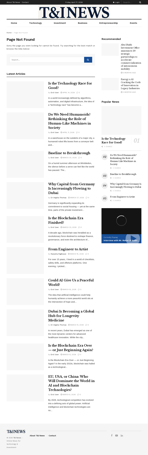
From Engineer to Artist (68, 249)
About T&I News (13, 2)
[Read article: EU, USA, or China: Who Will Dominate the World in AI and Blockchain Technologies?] (25, 388)
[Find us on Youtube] (116, 435)
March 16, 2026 (68, 289)
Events (133, 23)
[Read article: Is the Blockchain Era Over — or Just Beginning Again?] (25, 356)
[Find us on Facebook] (111, 435)
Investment (60, 23)
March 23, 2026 (69, 227)
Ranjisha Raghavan (58, 254)
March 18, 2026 (76, 254)
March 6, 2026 (68, 395)
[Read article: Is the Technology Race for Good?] (25, 94)
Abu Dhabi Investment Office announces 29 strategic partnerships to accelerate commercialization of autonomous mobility (131, 56)
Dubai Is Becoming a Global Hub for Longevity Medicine (71, 315)
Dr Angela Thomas (58, 198)
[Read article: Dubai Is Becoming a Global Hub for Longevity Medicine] (25, 322)
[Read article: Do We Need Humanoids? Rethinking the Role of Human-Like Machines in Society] (25, 125)
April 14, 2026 (68, 93)
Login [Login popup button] (116, 2)
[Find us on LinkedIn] (122, 435)
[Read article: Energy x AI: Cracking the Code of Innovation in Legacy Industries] (110, 84)
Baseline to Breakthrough (69, 153)
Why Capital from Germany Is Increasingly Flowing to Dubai (71, 188)
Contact (25, 2)
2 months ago (128, 92)
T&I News (17, 438)
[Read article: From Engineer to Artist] (25, 260)
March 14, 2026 (76, 325)
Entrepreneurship (108, 23)
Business (82, 23)
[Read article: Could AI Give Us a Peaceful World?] (25, 291)
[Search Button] (140, 2)
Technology (35, 23)
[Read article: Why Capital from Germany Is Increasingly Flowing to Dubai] (25, 195)
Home (14, 23)
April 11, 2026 (67, 132)
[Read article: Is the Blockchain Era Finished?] (25, 229)
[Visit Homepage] (74, 12)
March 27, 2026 (76, 198)
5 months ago (128, 73)
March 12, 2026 (68, 355)
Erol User (55, 93)
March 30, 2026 (69, 158)
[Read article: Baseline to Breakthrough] (25, 164)
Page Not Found (21, 33)
